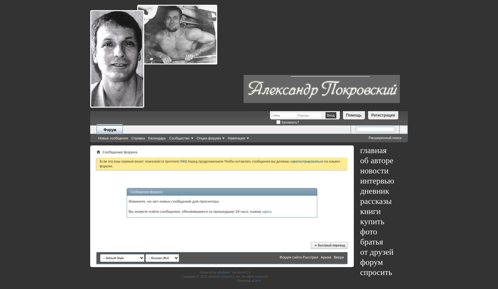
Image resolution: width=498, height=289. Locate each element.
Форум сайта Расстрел (298, 257)
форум (371, 262)
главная (373, 150)
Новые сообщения (113, 138)
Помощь (354, 115)
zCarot (256, 281)
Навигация (236, 138)
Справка (138, 138)
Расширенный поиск (384, 138)
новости (374, 170)
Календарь (157, 138)
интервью (377, 180)
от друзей (377, 252)
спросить (376, 272)
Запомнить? (287, 122)
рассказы (376, 201)
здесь (267, 211)
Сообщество (179, 138)
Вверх (339, 257)
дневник (374, 191)
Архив (326, 257)
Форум (110, 130)
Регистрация (383, 115)
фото (368, 231)
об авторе (376, 160)
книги (370, 211)
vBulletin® (224, 272)
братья (371, 241)
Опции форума (209, 138)
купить (372, 221)
